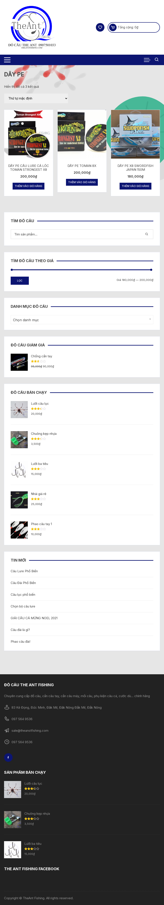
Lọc (19, 280)
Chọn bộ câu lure (23, 606)
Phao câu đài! (20, 641)
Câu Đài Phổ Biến (23, 583)
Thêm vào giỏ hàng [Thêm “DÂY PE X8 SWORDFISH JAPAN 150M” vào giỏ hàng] (135, 186)
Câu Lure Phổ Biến (24, 571)
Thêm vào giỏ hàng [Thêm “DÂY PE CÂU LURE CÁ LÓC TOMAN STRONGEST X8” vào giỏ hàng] (28, 186)
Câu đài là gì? (20, 630)
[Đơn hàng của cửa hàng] (36, 98)
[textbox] (81, 320)
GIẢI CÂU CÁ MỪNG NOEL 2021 (34, 618)
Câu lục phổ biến (23, 595)
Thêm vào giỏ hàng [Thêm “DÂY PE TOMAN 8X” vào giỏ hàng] (82, 182)
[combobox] (82, 319)
